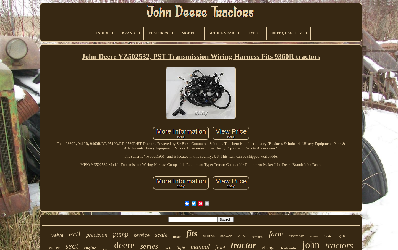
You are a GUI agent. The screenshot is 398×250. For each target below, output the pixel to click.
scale (161, 234)
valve (57, 235)
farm (276, 234)
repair (177, 236)
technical (257, 236)
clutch (209, 236)
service (142, 235)
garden (345, 235)
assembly (296, 236)
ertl (75, 233)
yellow (314, 236)
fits (191, 233)
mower (226, 236)
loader (328, 236)
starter (242, 236)
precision (96, 234)
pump (121, 234)
